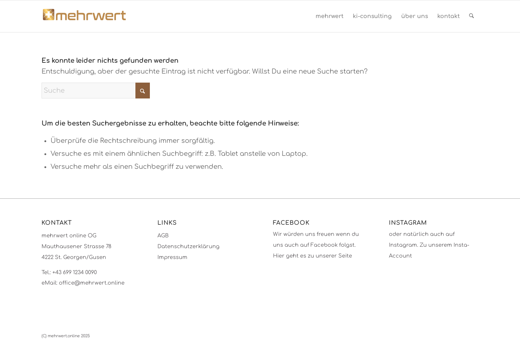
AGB (163, 235)
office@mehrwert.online (92, 283)
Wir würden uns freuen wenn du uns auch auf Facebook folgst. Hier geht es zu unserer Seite (316, 244)
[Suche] (471, 16)
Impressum (172, 257)
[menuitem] (329, 16)
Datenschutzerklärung (188, 246)
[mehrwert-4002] (84, 16)
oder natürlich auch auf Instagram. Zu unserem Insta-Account (429, 244)
